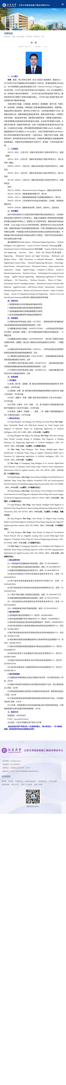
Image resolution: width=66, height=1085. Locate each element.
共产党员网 (53, 781)
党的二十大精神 (26, 784)
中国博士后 (19, 781)
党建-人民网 (38, 784)
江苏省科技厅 (42, 781)
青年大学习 (15, 784)
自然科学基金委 (30, 781)
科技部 (10, 781)
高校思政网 (5, 784)
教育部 (4, 781)
